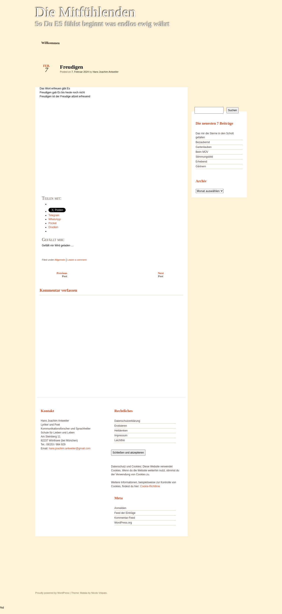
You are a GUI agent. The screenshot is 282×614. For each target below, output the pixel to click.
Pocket (52, 223)
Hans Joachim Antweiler (106, 71)
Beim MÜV (202, 151)
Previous (52, 274)
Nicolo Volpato (99, 593)
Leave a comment (77, 259)
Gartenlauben (204, 147)
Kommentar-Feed (124, 517)
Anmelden (120, 508)
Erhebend (201, 161)
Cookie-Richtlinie (150, 486)
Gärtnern (201, 166)
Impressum (120, 435)
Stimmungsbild (204, 156)
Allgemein (59, 259)
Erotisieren (120, 425)
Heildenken (121, 430)
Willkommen (50, 43)
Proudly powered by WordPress (52, 593)
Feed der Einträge (124, 512)
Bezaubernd (203, 142)
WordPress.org (123, 522)
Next (172, 274)
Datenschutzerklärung (127, 420)
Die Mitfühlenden (85, 12)
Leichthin (119, 440)
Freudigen (176, 68)
